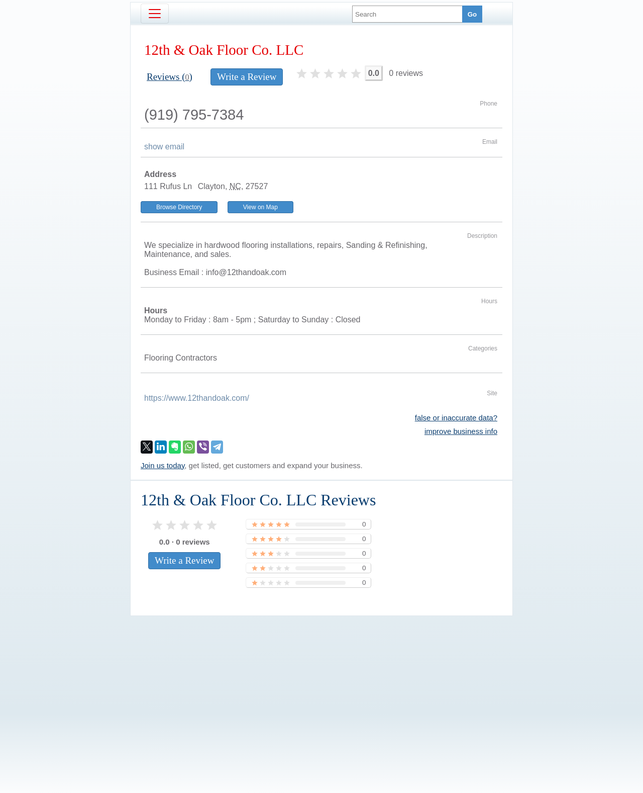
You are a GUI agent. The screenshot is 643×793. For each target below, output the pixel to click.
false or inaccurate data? (456, 417)
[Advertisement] (321, 687)
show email (164, 146)
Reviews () (169, 76)
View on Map (260, 207)
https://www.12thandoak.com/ (196, 398)
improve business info (460, 431)
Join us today (162, 465)
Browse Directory (179, 207)
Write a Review (246, 76)
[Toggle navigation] (155, 14)
